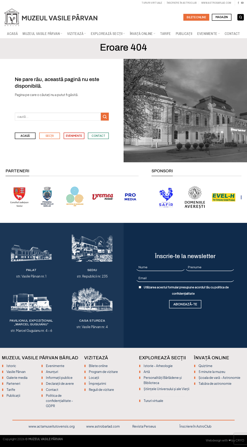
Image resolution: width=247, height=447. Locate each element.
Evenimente (208, 33)
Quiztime (205, 366)
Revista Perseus (144, 426)
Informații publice (59, 378)
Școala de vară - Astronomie (219, 378)
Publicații (184, 33)
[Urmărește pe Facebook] (238, 3)
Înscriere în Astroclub (182, 2)
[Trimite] (105, 117)
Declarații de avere (60, 383)
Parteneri (13, 383)
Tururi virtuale (152, 2)
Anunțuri (52, 372)
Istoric (11, 366)
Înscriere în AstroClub (195, 426)
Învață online (142, 33)
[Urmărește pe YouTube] (242, 3)
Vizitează (76, 33)
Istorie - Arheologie (158, 366)
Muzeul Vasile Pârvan (42, 33)
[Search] (240, 17)
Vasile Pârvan (16, 372)
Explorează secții (108, 33)
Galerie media (16, 378)
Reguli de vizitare (101, 390)
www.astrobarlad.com (216, 2)
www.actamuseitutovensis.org (51, 426)
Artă (147, 372)
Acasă (12, 33)
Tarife (165, 33)
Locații (94, 378)
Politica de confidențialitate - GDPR (59, 400)
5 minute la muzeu (212, 372)
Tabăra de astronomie (215, 383)
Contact (232, 33)
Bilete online (98, 366)
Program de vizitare (103, 372)
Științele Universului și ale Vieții (166, 389)
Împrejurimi (97, 383)
